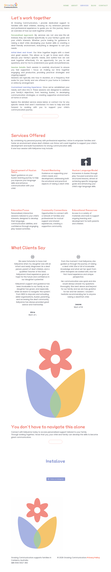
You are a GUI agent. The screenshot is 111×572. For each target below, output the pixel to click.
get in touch (55, 442)
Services (84, 6)
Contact (103, 6)
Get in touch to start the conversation (40, 116)
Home (66, 6)
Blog (93, 6)
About (74, 6)
